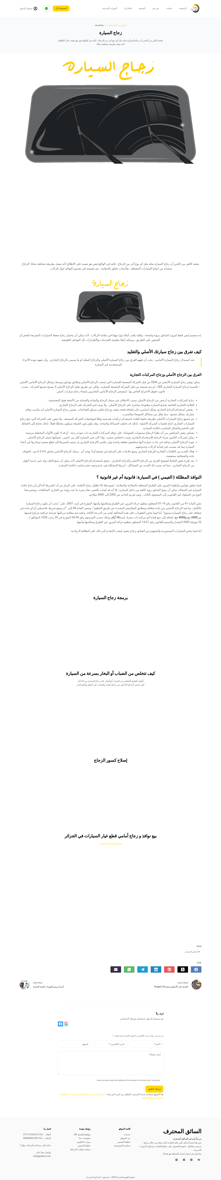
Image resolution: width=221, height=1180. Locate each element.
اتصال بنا (128, 8)
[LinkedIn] (156, 969)
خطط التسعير (123, 1142)
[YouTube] (176, 1159)
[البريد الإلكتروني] (116, 969)
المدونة (142, 8)
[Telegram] (142, 969)
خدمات (169, 8)
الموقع (85, 1044)
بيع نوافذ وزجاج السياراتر (110, 843)
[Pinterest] (169, 969)
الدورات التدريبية (109, 8)
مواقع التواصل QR (82, 1134)
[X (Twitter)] (182, 969)
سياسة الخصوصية (122, 1145)
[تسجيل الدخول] (28, 8)
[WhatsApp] (46, 8)
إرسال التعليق (154, 1089)
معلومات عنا (85, 1138)
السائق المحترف (192, 952)
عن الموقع (125, 1138)
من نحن (155, 8)
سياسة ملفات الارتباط (80, 1149)
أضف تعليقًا (155, 1054)
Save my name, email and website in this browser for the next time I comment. (128, 1080)
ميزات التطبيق (84, 1142)
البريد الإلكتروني (116, 1044)
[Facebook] (196, 969)
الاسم (157, 1044)
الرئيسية (183, 8)
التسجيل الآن (61, 8)
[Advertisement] (110, 192)
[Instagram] (184, 1159)
